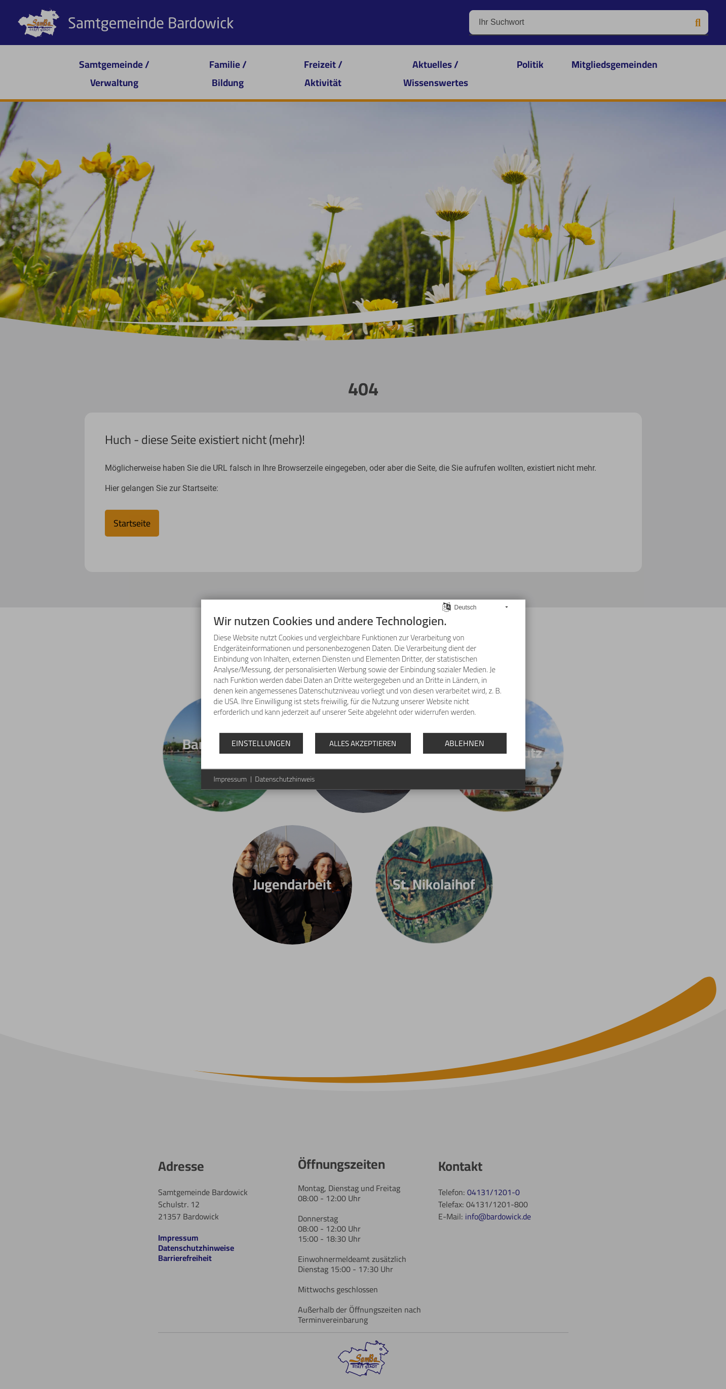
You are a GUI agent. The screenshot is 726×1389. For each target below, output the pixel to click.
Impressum (230, 779)
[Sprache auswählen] (446, 606)
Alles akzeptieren (362, 743)
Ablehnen (464, 742)
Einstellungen (261, 742)
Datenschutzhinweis (285, 779)
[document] (363, 672)
